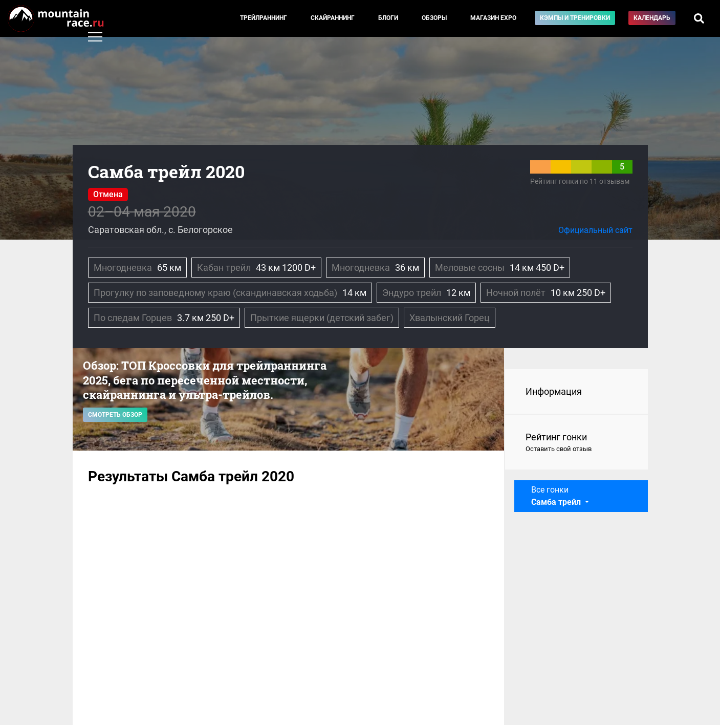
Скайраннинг (333, 18)
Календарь (652, 18)
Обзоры (434, 18)
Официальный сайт (595, 230)
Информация (554, 391)
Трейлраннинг (263, 18)
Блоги (388, 18)
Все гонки (557, 496)
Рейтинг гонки (576, 443)
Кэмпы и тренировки (575, 18)
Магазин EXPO (493, 18)
